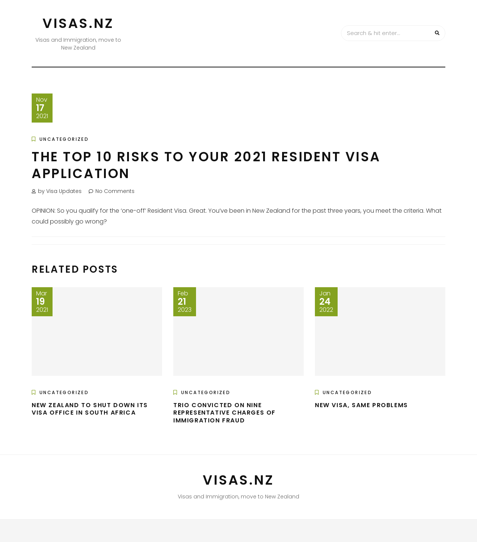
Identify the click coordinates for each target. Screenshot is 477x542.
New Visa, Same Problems (361, 405)
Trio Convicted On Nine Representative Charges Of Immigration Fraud (224, 413)
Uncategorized (64, 139)
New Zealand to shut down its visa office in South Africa (90, 409)
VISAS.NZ (78, 23)
